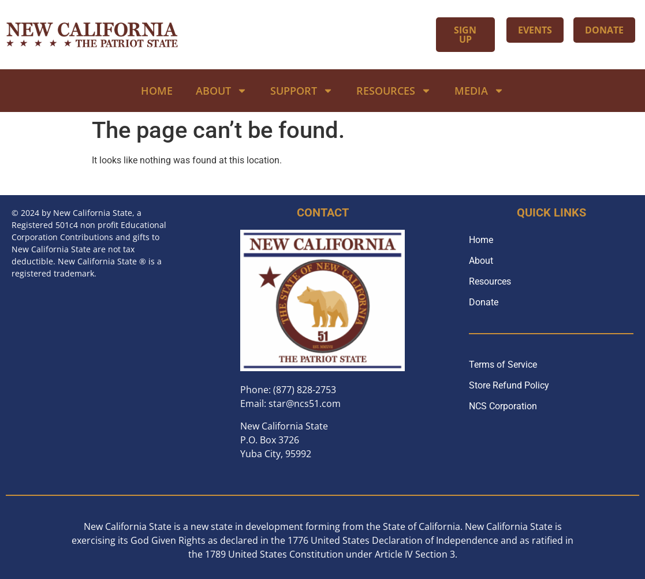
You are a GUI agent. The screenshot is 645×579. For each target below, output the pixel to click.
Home (157, 91)
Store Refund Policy (509, 385)
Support (301, 91)
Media (479, 91)
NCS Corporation (503, 406)
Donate (483, 302)
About (221, 91)
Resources (393, 91)
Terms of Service (503, 364)
